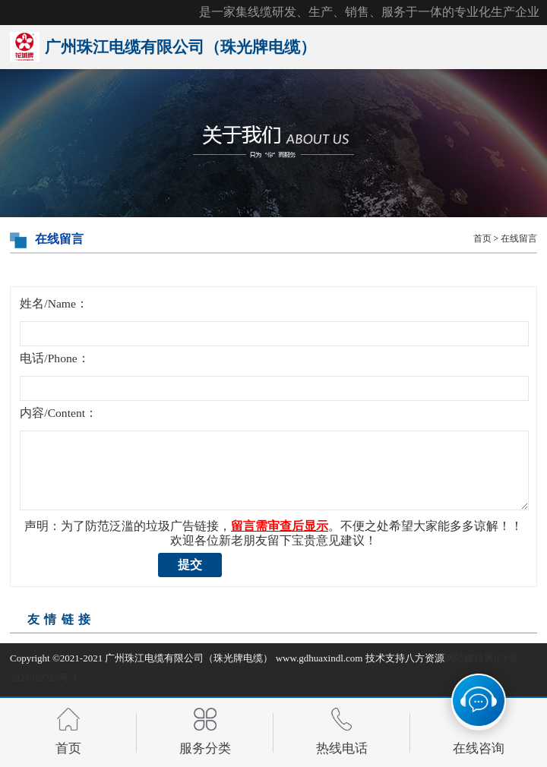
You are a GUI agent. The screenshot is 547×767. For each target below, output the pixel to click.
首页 (482, 239)
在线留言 (519, 239)
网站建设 (464, 658)
